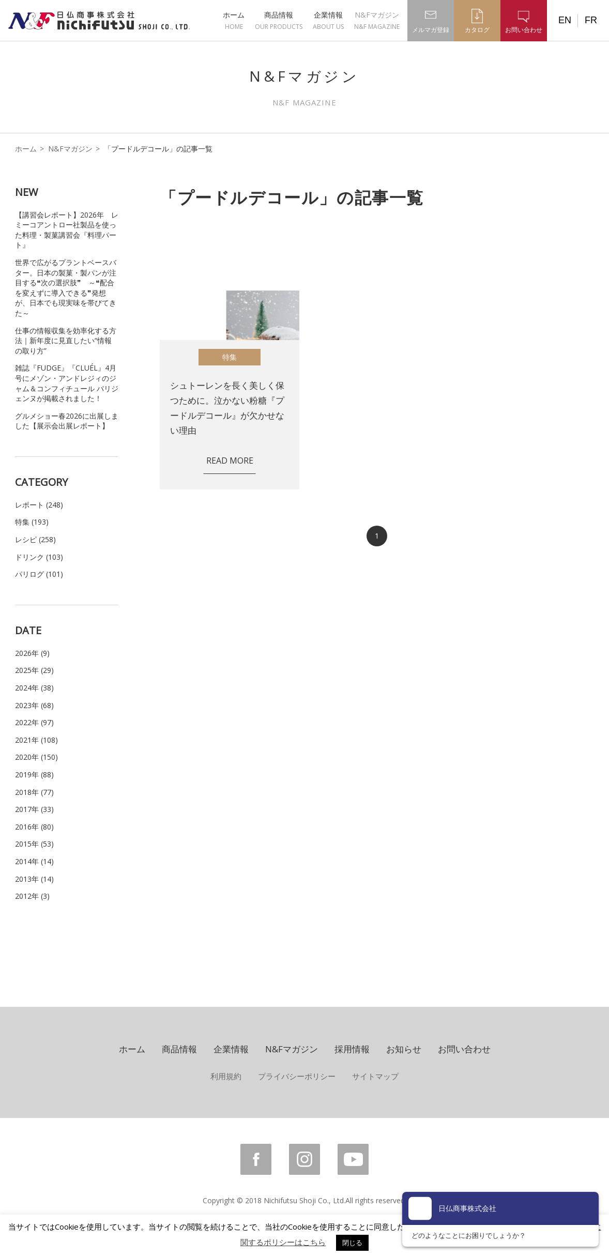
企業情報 (328, 20)
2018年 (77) (34, 792)
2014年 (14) (34, 861)
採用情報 (352, 1049)
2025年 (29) (34, 670)
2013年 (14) (34, 879)
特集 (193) (32, 522)
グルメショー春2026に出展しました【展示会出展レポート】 (66, 421)
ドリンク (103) (39, 557)
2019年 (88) (34, 774)
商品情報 (278, 20)
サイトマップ (375, 1076)
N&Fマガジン (377, 20)
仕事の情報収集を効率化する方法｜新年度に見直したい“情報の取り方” (65, 341)
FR (591, 20)
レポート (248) (39, 505)
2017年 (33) (34, 809)
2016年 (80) (34, 827)
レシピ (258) (35, 539)
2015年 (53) (34, 844)
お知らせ (403, 1049)
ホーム (234, 20)
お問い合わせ (464, 1049)
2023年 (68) (34, 705)
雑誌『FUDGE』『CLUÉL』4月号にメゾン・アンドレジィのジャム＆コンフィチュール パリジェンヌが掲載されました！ (66, 383)
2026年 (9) (32, 653)
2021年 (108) (36, 740)
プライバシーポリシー (297, 1076)
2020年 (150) (36, 757)
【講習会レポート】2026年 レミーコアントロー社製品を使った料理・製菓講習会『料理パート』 (66, 230)
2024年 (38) (34, 688)
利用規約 (225, 1076)
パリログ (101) (39, 574)
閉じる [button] (352, 1242)
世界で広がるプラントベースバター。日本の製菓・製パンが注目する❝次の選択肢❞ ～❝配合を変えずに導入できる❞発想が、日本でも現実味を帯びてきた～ (65, 287)
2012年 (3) (32, 896)
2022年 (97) (34, 722)
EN (564, 20)
